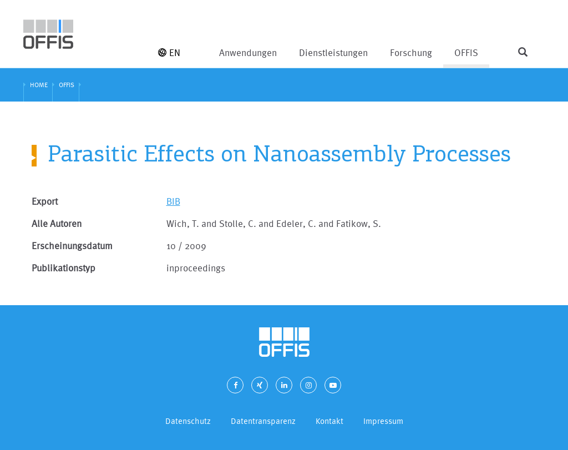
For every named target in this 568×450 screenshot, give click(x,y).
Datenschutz (188, 421)
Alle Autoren (57, 223)
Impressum (383, 421)
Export (45, 201)
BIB (173, 201)
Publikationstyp (63, 267)
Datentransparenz (263, 421)
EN (169, 52)
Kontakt (329, 421)
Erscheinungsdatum (72, 245)
